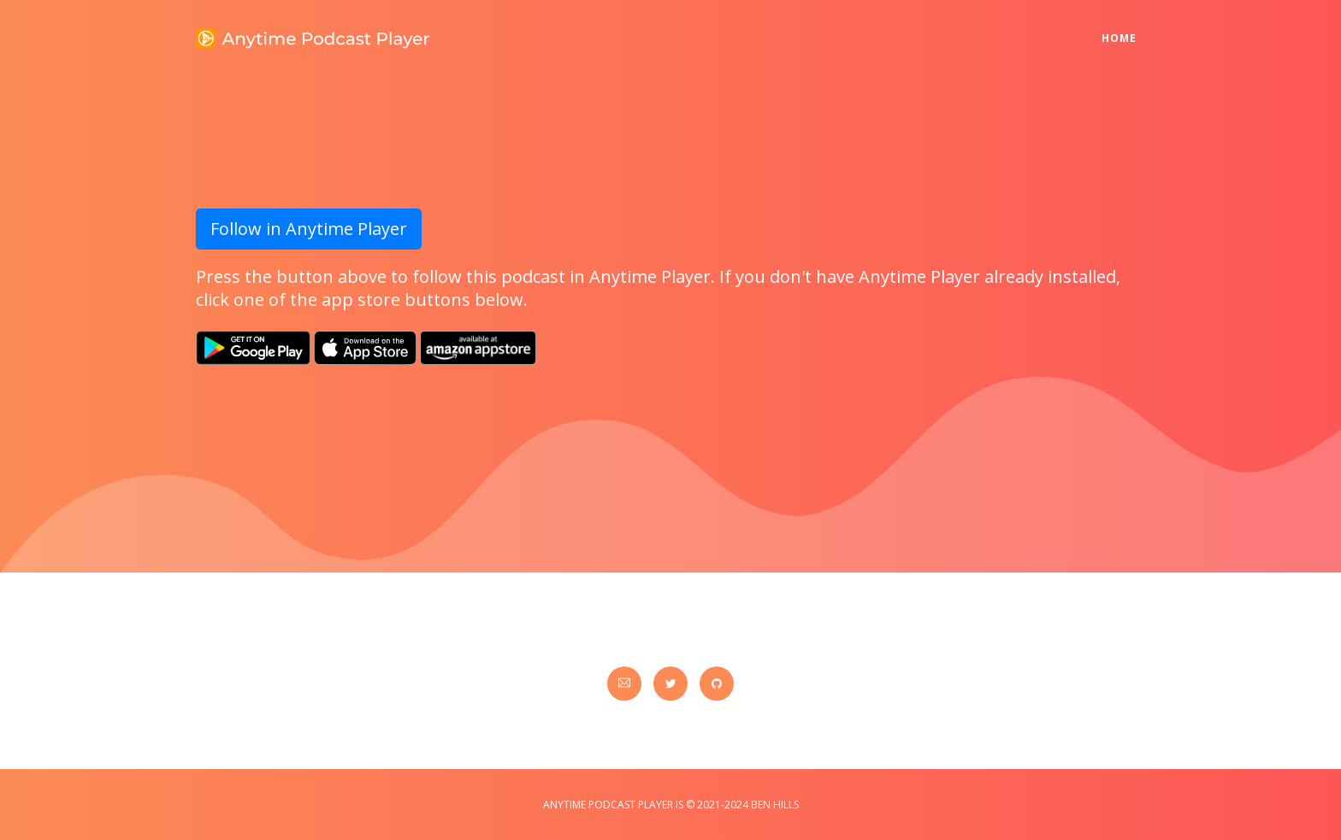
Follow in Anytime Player (308, 228)
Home (1123, 27)
